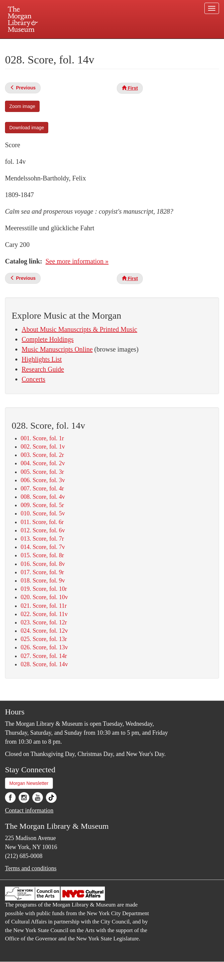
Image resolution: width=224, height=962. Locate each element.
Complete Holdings (48, 339)
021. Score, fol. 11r (44, 605)
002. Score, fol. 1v (43, 446)
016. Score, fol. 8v (43, 564)
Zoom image (22, 106)
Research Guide (43, 369)
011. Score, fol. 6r (42, 522)
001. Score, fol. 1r (42, 438)
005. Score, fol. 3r (42, 472)
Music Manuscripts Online (57, 349)
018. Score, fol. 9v (43, 580)
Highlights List (42, 359)
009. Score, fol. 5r (42, 505)
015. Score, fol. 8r (42, 555)
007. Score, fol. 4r (42, 488)
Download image (26, 127)
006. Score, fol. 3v (43, 480)
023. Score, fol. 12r (44, 622)
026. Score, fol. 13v (44, 647)
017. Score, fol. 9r (42, 572)
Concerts (33, 379)
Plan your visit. (33, 44)
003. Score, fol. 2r (42, 455)
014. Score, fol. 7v (43, 547)
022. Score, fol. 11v (44, 614)
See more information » (77, 261)
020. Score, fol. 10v (44, 597)
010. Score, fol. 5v (43, 513)
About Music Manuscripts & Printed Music (79, 329)
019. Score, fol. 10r (44, 589)
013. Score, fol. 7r (42, 538)
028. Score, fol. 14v (44, 664)
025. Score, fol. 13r (44, 639)
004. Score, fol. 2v (43, 463)
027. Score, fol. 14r (44, 656)
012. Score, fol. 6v (43, 530)
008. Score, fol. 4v (43, 496)
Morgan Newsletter (29, 783)
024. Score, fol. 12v (44, 630)
